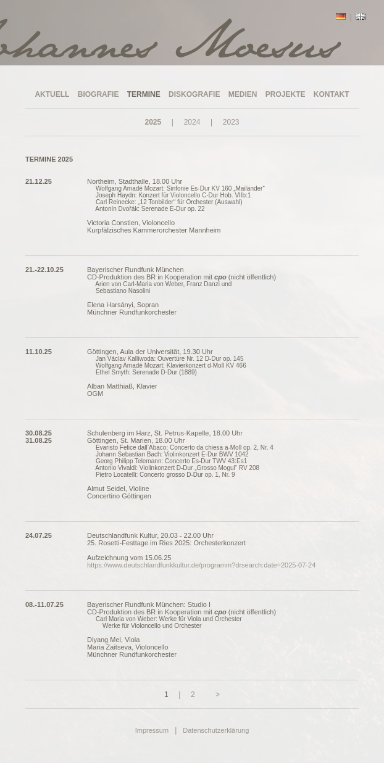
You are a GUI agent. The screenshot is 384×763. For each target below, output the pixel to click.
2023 (231, 122)
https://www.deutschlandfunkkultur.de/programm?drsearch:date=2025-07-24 (201, 565)
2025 (152, 122)
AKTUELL (52, 94)
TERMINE (144, 94)
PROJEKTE (285, 94)
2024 (192, 122)
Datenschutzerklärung (216, 730)
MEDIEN (242, 94)
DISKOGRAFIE (194, 94)
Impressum (152, 730)
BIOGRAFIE (98, 94)
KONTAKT (331, 94)
